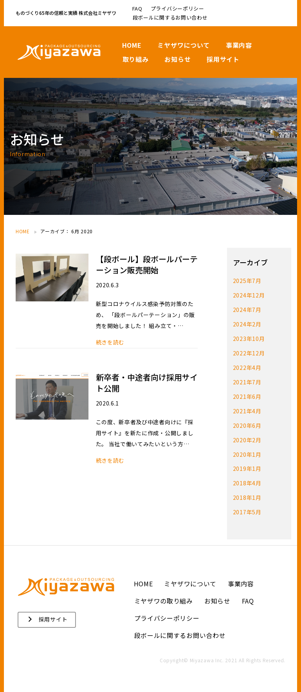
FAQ (137, 8)
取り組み (136, 59)
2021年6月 (247, 393)
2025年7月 (247, 281)
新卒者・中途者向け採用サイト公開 (147, 382)
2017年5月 (247, 506)
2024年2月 (247, 323)
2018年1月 (247, 492)
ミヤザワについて (183, 45)
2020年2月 (247, 436)
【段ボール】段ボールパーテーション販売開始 (147, 264)
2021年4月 (247, 407)
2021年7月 (247, 379)
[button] (47, 614)
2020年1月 (247, 450)
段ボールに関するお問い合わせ (170, 17)
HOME (132, 45)
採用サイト (223, 59)
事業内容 (239, 45)
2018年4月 (247, 478)
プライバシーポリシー (177, 8)
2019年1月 (247, 464)
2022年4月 (247, 365)
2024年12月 (249, 295)
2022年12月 (249, 351)
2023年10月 (249, 337)
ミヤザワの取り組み (163, 594)
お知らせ (177, 59)
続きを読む (110, 342)
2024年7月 (247, 309)
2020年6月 (247, 421)
